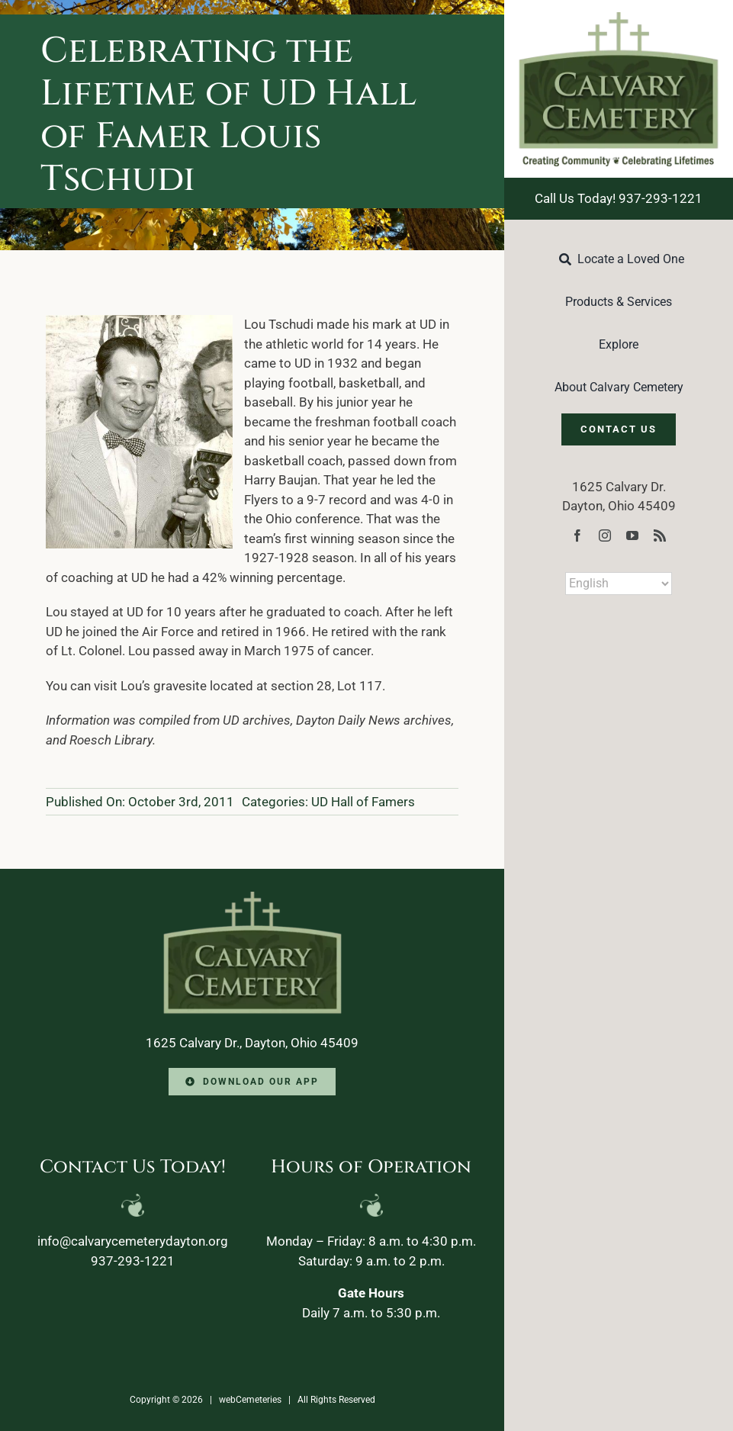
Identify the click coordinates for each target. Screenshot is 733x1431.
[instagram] (605, 535)
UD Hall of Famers (363, 801)
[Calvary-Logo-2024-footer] (252, 897)
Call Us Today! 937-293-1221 (618, 198)
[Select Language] (618, 583)
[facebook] (577, 535)
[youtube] (632, 535)
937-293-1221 (133, 1261)
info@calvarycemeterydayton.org (132, 1241)
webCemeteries (250, 1399)
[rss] (660, 535)
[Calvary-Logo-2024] (618, 18)
